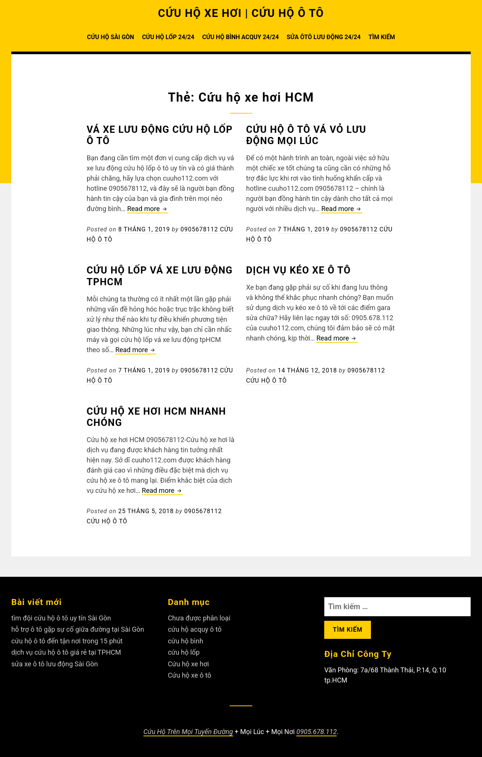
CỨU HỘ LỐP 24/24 (168, 37)
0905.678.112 (316, 732)
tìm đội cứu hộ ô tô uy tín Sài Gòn (61, 618)
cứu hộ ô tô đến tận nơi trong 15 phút (67, 641)
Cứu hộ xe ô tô (189, 675)
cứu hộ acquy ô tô (195, 629)
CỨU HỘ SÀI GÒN (110, 37)
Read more (147, 209)
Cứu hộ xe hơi (188, 664)
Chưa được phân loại (199, 618)
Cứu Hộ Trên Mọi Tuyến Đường (188, 732)
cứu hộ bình (185, 641)
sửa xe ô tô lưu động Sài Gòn (54, 664)
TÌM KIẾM (382, 37)
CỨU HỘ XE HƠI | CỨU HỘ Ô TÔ (241, 13)
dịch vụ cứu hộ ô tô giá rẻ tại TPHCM (66, 652)
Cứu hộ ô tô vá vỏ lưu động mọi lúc (306, 135)
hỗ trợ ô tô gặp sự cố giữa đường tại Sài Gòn (77, 629)
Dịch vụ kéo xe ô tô (298, 270)
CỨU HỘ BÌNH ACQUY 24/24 (240, 37)
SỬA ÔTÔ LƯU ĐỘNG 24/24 (323, 37)
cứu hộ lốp (184, 652)
